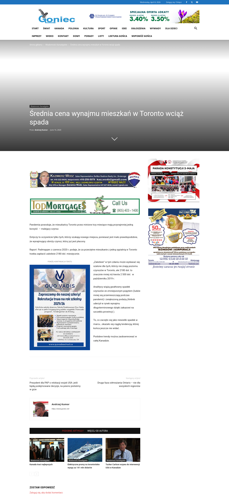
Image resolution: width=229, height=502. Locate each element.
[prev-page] (32, 474)
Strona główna (36, 44)
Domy (76, 35)
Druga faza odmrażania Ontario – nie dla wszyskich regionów (118, 384)
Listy (101, 35)
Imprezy (37, 35)
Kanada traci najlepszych (41, 464)
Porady (89, 35)
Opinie (113, 28)
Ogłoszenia (138, 28)
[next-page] (37, 474)
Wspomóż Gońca (142, 35)
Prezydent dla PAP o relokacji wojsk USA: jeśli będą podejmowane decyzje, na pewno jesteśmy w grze (55, 386)
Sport (101, 28)
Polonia (74, 28)
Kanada (59, 28)
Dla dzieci (171, 28)
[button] (195, 28)
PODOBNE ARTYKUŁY (72, 431)
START (35, 28)
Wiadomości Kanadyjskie (56, 44)
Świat (46, 28)
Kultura (88, 28)
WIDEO (50, 35)
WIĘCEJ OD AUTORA (97, 431)
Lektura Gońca (117, 35)
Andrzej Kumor (41, 130)
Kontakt (63, 35)
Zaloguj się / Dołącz (174, 2)
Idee (124, 28)
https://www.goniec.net (60, 409)
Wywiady (155, 28)
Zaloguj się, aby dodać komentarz (46, 492)
